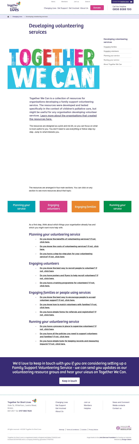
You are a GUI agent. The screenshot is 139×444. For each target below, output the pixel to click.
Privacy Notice (93, 429)
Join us (76, 1)
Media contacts (119, 405)
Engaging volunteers (111, 51)
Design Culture (126, 439)
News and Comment (121, 402)
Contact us (117, 408)
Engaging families (110, 47)
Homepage (8, 16)
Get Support (62, 8)
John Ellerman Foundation (107, 437)
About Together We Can (113, 64)
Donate (97, 7)
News (53, 1)
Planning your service (112, 56)
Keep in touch (69, 380)
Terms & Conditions (72, 429)
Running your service (111, 60)
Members (64, 1)
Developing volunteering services (115, 40)
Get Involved (74, 8)
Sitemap (62, 429)
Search (87, 1)
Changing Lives (50, 8)
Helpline (87, 408)
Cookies (84, 429)
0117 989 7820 (25, 411)
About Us (84, 8)
